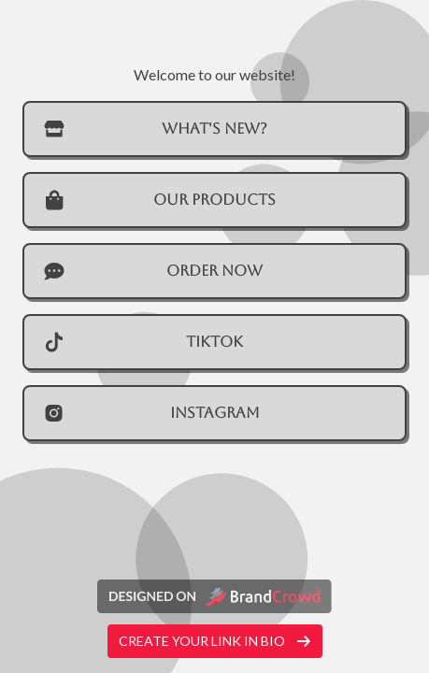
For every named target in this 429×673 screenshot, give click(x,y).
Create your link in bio (215, 641)
